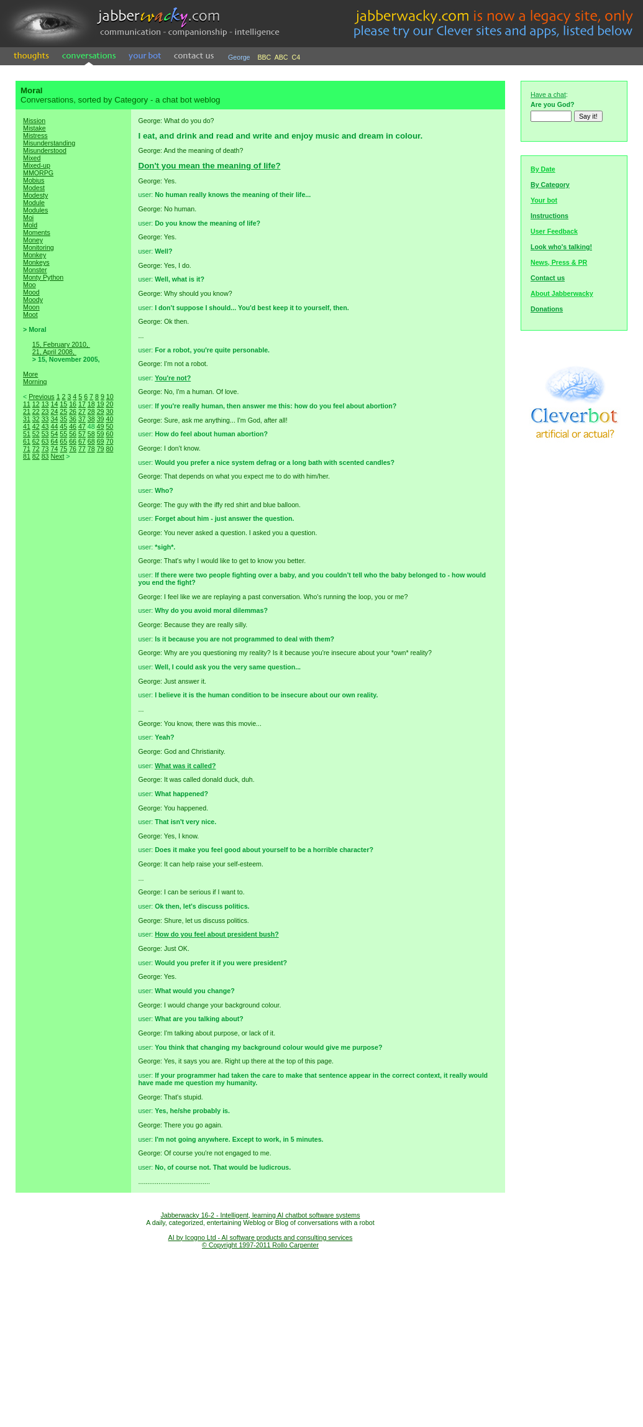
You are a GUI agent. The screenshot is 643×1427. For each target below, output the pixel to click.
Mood (31, 292)
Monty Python (43, 277)
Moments (36, 232)
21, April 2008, (54, 352)
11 (26, 404)
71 (26, 448)
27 (82, 411)
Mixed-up (36, 165)
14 (54, 404)
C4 (296, 57)
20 (109, 404)
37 (82, 419)
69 (100, 441)
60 (109, 434)
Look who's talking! (561, 246)
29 (100, 411)
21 (26, 411)
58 (91, 434)
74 (54, 448)
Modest (34, 187)
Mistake (34, 128)
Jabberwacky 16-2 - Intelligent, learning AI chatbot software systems (260, 1215)
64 (54, 441)
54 (54, 434)
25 (63, 411)
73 (45, 448)
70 (109, 441)
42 (36, 426)
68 (91, 441)
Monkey (34, 255)
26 (72, 411)
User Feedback (554, 231)
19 (100, 404)
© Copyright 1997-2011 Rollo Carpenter (260, 1245)
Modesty (35, 195)
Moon (31, 307)
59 (100, 434)
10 (110, 396)
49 (100, 426)
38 (91, 419)
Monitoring (38, 247)
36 (72, 419)
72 (36, 448)
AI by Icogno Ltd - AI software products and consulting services (260, 1237)
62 (36, 441)
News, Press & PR (559, 262)
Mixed (31, 158)
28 (91, 411)
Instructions (549, 215)
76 (72, 448)
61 (26, 441)
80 (109, 448)
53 (45, 434)
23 (45, 411)
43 (45, 426)
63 (45, 441)
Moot (30, 314)
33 (45, 419)
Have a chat (548, 94)
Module (34, 202)
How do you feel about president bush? (217, 934)
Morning (35, 381)
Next (57, 456)
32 (36, 419)
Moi (28, 217)
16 (72, 404)
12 (36, 404)
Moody (33, 299)
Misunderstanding (49, 143)
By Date (543, 169)
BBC (264, 57)
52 (36, 434)
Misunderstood (44, 150)
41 (26, 426)
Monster (35, 269)
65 (63, 441)
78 (91, 448)
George (239, 57)
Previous (41, 396)
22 (36, 411)
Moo (29, 284)
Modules (35, 210)
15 (63, 404)
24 (54, 411)
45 (63, 426)
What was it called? (185, 765)
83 (45, 456)
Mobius (33, 180)
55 (63, 434)
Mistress (35, 135)
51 (26, 434)
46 (72, 426)
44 (54, 426)
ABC (281, 57)
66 (72, 441)
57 (82, 434)
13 (45, 404)
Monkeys (36, 262)
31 (26, 419)
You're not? (173, 378)
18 (91, 404)
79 (100, 448)
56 (72, 434)
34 (54, 419)
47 (82, 426)
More (30, 374)
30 (109, 411)
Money (33, 240)
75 (63, 448)
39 (100, 419)
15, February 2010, (61, 344)
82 (36, 456)
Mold (30, 225)
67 (82, 441)
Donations (547, 309)
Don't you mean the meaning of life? (210, 165)
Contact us (548, 278)
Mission (34, 120)
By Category (550, 184)
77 (82, 448)
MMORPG (38, 173)
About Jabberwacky (562, 293)
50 (109, 426)
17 (82, 404)
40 (109, 419)
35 (63, 419)
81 (26, 456)
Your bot (544, 200)
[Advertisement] (73, 679)
